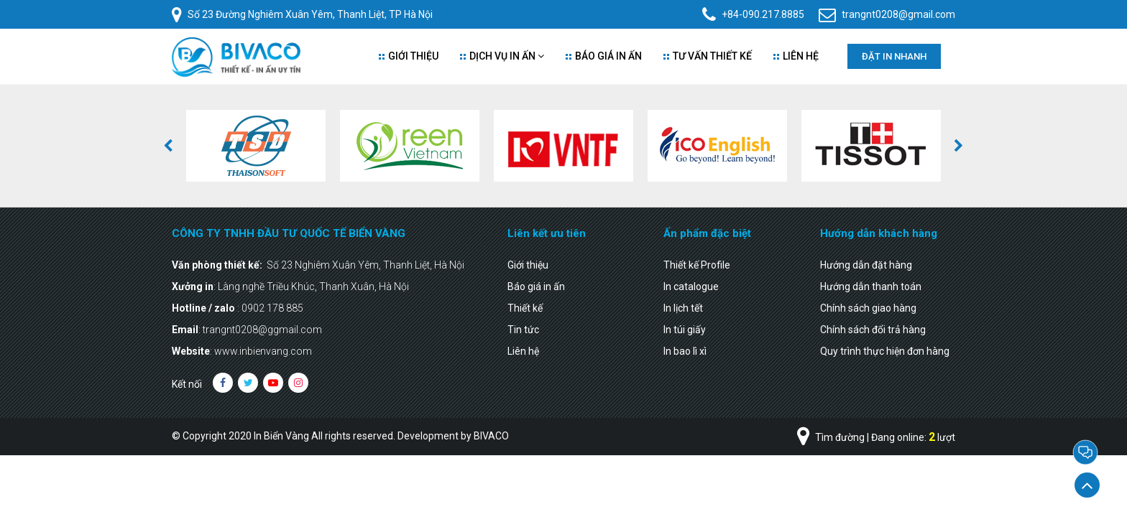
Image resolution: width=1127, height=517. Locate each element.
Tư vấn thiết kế (707, 56)
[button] (168, 146)
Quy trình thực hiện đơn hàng (884, 351)
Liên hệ (523, 351)
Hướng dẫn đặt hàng (866, 265)
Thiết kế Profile (696, 265)
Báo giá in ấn (604, 56)
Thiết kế (525, 308)
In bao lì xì (685, 351)
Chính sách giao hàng (868, 308)
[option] (256, 146)
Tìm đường (831, 437)
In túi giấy (684, 329)
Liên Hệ (796, 56)
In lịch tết (683, 308)
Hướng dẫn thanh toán (870, 286)
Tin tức (523, 329)
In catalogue (691, 286)
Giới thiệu (408, 56)
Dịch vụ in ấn (502, 56)
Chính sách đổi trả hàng (873, 329)
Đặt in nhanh (894, 56)
